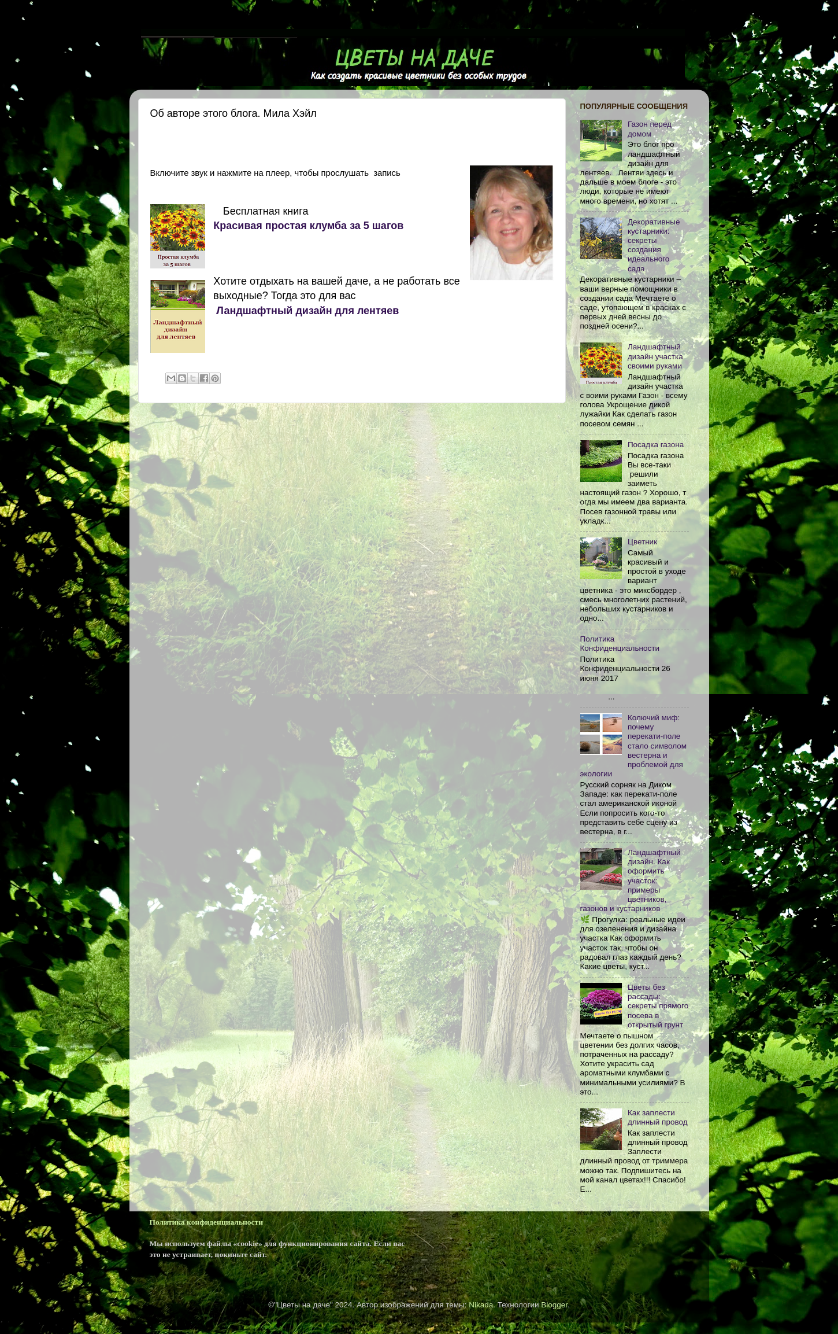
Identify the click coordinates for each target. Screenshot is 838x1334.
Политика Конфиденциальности (619, 644)
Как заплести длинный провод (658, 1117)
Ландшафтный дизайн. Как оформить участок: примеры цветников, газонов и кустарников (630, 880)
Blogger (554, 1304)
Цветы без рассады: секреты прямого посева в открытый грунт (658, 1006)
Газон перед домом (650, 129)
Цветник (642, 541)
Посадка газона (656, 444)
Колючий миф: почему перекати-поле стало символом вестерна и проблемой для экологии (633, 745)
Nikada (481, 1304)
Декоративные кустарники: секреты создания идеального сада (654, 245)
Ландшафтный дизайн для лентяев (306, 310)
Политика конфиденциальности (206, 1222)
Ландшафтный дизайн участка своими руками (655, 356)
